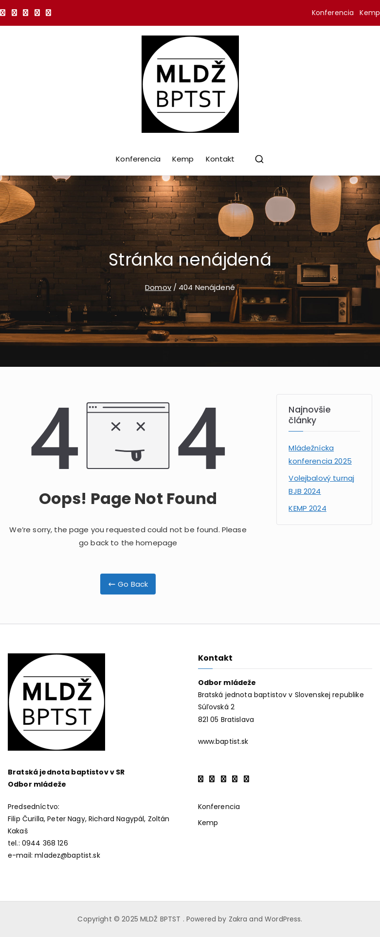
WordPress (283, 919)
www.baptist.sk (223, 741)
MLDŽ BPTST (161, 919)
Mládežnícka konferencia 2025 (320, 454)
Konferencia (333, 13)
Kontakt (220, 159)
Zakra (238, 919)
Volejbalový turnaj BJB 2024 (321, 484)
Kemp (370, 13)
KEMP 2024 (307, 508)
